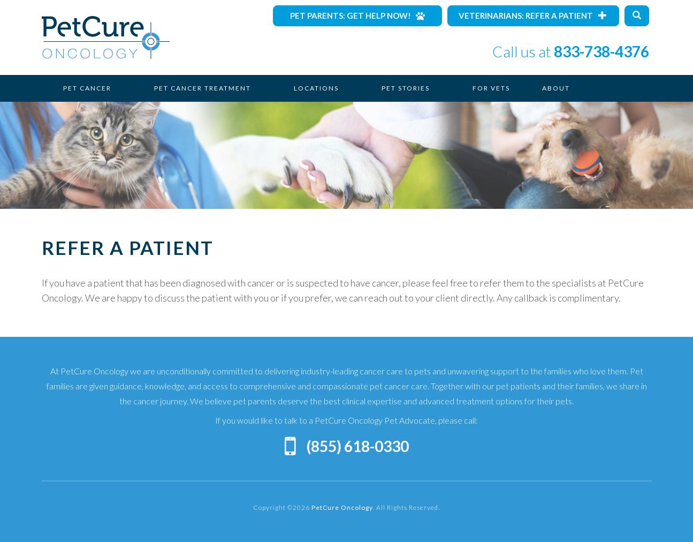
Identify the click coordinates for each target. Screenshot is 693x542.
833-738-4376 (601, 51)
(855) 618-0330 (358, 446)
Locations (316, 88)
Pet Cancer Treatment (202, 88)
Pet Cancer (87, 88)
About (556, 88)
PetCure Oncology (106, 37)
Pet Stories (406, 88)
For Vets (491, 88)
